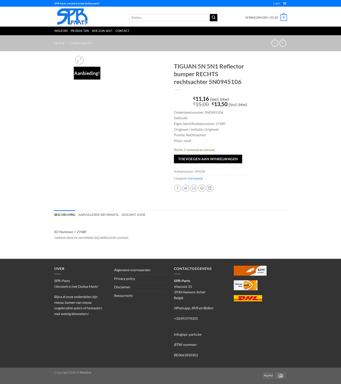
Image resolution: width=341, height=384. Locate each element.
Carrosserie (81, 43)
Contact (122, 31)
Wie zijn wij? (102, 31)
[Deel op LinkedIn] (210, 188)
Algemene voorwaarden (132, 270)
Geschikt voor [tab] (133, 214)
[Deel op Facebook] (177, 188)
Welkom (61, 31)
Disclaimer (122, 287)
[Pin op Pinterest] (201, 188)
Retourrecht (123, 295)
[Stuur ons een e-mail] (284, 3)
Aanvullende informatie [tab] (98, 214)
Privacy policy (124, 278)
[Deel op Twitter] (185, 188)
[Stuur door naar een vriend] (193, 188)
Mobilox (86, 372)
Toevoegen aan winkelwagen (208, 159)
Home (59, 43)
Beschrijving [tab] (64, 214)
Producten (80, 31)
